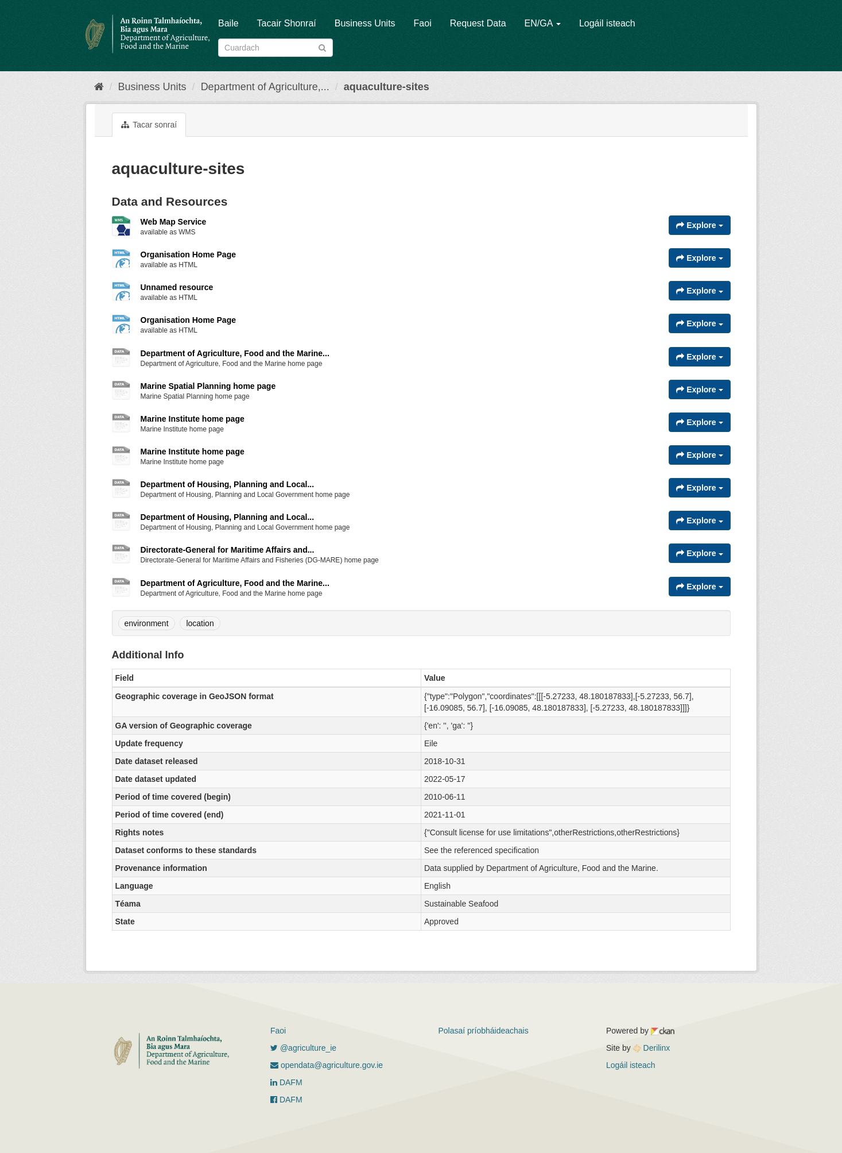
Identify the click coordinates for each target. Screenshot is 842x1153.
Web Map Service (174, 221)
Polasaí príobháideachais (484, 1030)
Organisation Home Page (188, 254)
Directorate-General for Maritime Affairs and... (228, 549)
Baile (228, 23)
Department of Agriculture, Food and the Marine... (235, 353)
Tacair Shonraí (286, 23)
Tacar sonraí (149, 124)
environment (147, 623)
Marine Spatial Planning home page (208, 386)
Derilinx (651, 1047)
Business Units (365, 23)
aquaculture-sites (386, 86)
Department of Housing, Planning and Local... (228, 484)
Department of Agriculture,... (265, 86)
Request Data (478, 23)
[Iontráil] (322, 47)
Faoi (423, 23)
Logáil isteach (607, 23)
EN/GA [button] (543, 23)
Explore (699, 225)
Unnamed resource (177, 287)
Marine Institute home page (193, 418)
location (200, 623)
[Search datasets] (275, 47)
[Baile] (99, 86)
